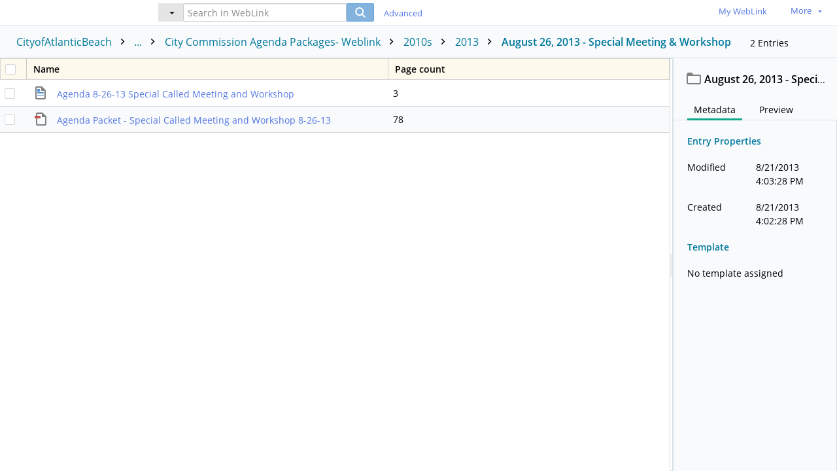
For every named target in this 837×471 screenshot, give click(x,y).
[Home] (69, 12)
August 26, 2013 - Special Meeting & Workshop (616, 42)
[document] (755, 264)
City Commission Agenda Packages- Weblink (282, 42)
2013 (476, 42)
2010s (427, 42)
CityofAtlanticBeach (89, 42)
